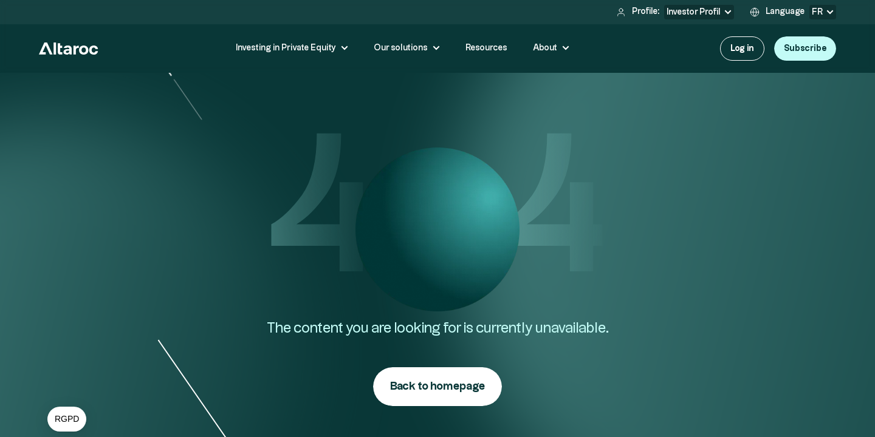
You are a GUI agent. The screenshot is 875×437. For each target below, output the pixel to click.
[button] (66, 419)
